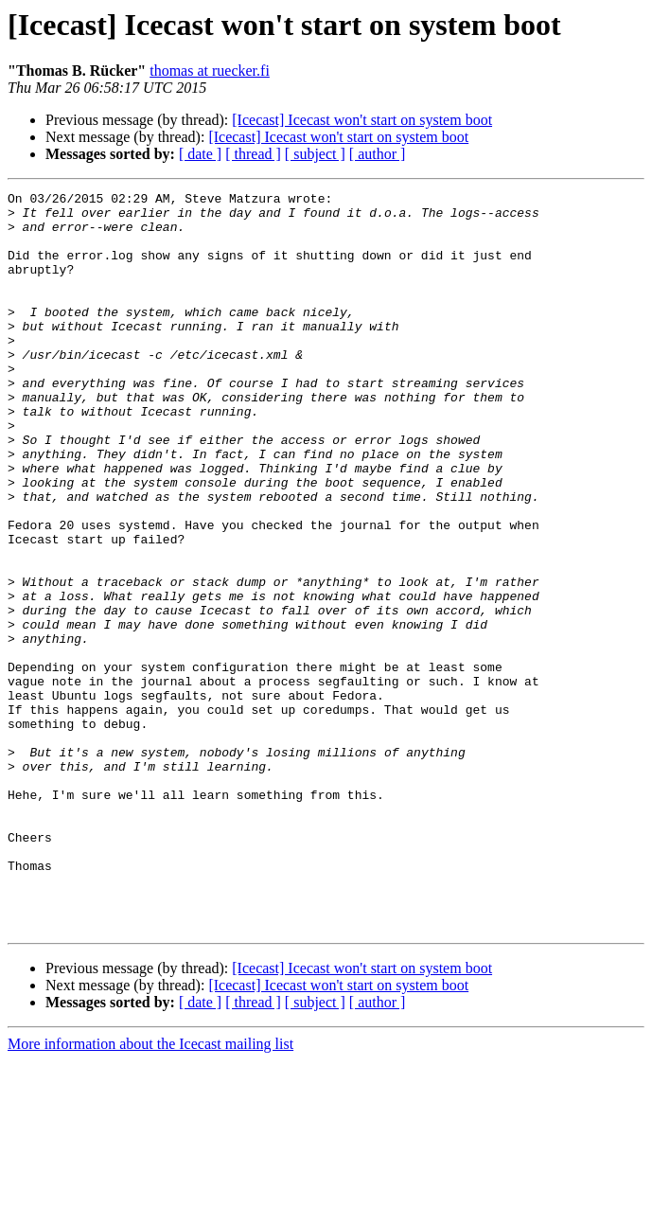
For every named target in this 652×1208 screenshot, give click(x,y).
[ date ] (200, 154)
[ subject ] (315, 154)
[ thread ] (253, 154)
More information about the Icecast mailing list (150, 1191)
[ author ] (377, 154)
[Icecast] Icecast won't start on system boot (362, 120)
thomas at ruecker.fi (210, 70)
